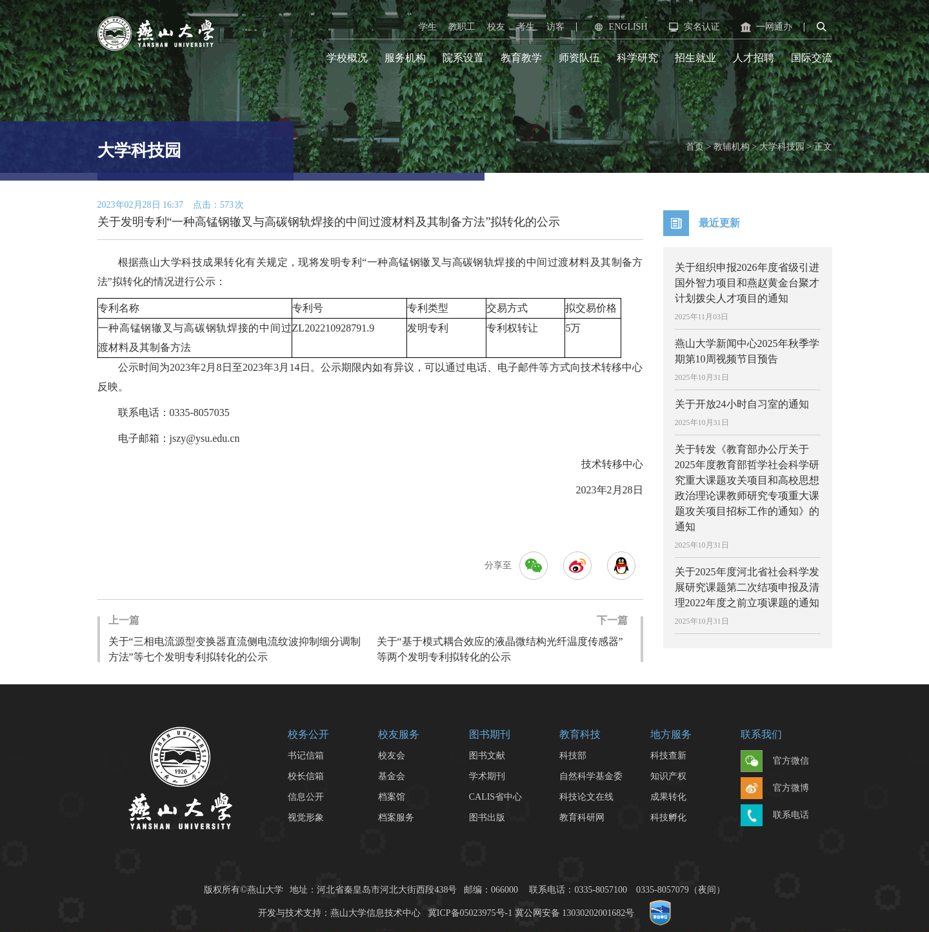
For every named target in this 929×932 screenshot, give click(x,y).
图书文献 (487, 755)
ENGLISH (619, 27)
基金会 (391, 776)
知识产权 (668, 776)
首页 (695, 147)
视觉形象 (306, 817)
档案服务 (396, 817)
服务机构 (405, 57)
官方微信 (775, 761)
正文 (823, 147)
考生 (526, 27)
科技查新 (668, 755)
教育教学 (521, 57)
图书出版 (487, 817)
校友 (496, 27)
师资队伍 (579, 57)
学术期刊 (487, 776)
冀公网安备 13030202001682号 (575, 913)
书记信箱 (306, 755)
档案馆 (391, 797)
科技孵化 (668, 817)
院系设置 (463, 57)
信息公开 (306, 797)
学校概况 (347, 57)
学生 (428, 27)
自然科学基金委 (591, 776)
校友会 (391, 755)
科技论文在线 (586, 797)
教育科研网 (581, 817)
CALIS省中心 (495, 797)
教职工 (461, 27)
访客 (555, 27)
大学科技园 (781, 147)
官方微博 (775, 788)
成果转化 (668, 797)
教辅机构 (732, 147)
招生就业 (695, 57)
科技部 (572, 755)
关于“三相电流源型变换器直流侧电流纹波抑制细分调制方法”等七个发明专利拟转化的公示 (236, 637)
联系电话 (775, 816)
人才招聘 (753, 57)
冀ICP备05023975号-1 (470, 913)
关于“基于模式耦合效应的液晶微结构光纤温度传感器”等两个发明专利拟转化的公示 (502, 637)
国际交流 (811, 57)
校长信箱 (306, 776)
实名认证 (693, 27)
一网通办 (765, 27)
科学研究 (637, 57)
